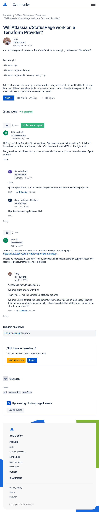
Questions (41, 15)
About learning (15, 462)
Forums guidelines (17, 452)
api (5, 392)
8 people (23, 192)
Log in (7, 333)
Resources (14, 466)
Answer (8, 98)
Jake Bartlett (17, 132)
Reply (5, 221)
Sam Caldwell (21, 171)
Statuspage (28, 15)
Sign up (17, 333)
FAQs (11, 447)
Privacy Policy (15, 488)
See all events (15, 410)
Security (13, 497)
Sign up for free (16, 360)
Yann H (14, 239)
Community (21, 4)
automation (14, 392)
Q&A (18, 15)
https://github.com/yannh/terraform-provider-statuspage (30, 253)
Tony (15, 39)
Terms (12, 492)
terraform (27, 392)
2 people (23, 310)
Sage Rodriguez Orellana (26, 200)
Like (10, 192)
